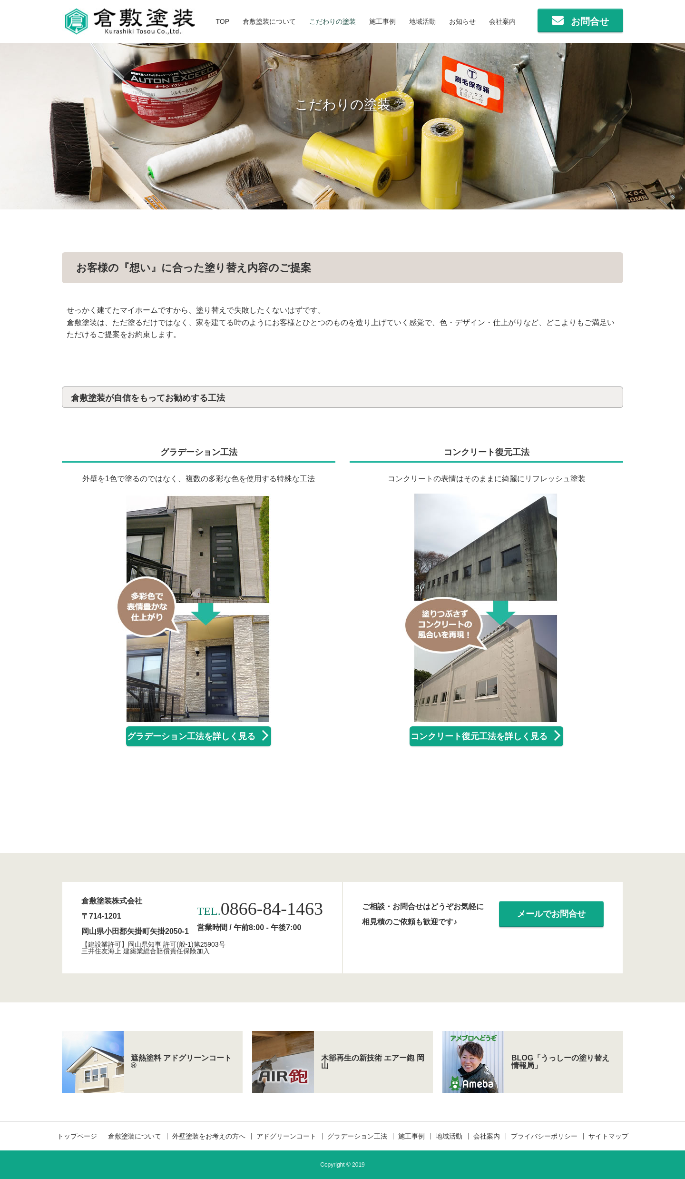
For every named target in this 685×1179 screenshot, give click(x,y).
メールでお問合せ (551, 914)
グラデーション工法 (357, 1136)
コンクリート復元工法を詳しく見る (479, 736)
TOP (222, 21)
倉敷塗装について (269, 21)
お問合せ (590, 21)
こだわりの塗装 (332, 21)
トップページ (77, 1136)
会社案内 (502, 21)
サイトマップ (608, 1136)
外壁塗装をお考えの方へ (208, 1136)
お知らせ (462, 21)
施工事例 (382, 21)
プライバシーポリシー (544, 1136)
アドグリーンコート (286, 1136)
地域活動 (422, 21)
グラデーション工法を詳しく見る (191, 736)
